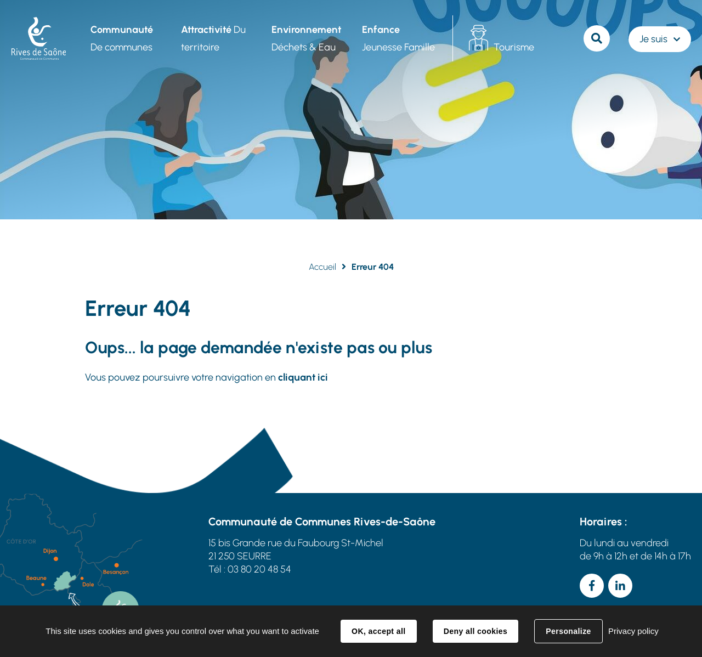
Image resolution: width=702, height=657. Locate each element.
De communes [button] (121, 38)
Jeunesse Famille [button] (398, 38)
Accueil (322, 267)
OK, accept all (378, 631)
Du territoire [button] (213, 38)
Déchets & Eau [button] (306, 38)
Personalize (568, 631)
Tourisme (514, 47)
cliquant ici (303, 377)
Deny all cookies (475, 631)
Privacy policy (633, 631)
